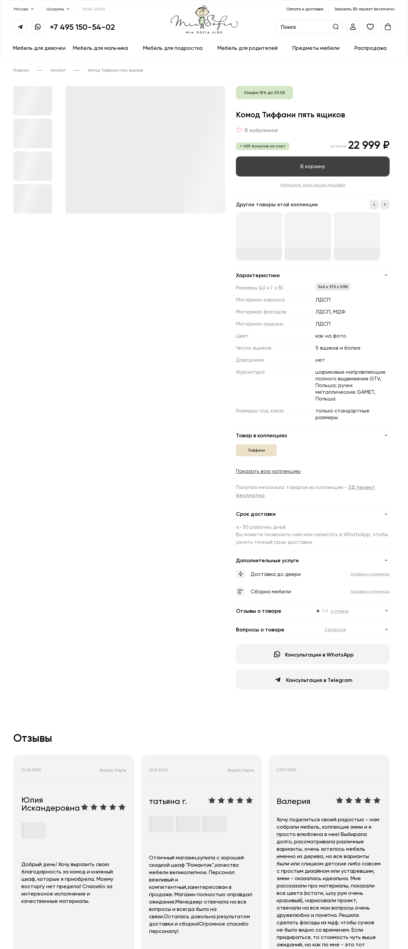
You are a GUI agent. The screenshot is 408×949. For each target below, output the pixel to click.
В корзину (312, 166)
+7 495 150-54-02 (82, 27)
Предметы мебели (315, 47)
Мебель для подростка (172, 47)
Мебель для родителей (248, 47)
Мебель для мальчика (100, 47)
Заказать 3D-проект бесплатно (364, 9)
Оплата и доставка (304, 9)
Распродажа (371, 47)
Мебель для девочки (39, 47)
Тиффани (256, 450)
